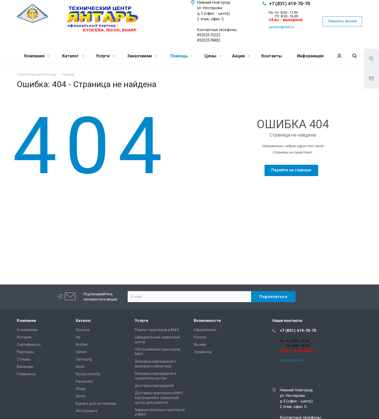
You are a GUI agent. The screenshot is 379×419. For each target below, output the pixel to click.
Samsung (84, 359)
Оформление (205, 330)
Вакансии (25, 367)
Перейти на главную (291, 170)
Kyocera (82, 330)
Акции (241, 55)
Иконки (200, 344)
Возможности (207, 320)
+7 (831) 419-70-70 (289, 3)
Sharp (81, 389)
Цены (213, 55)
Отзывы (24, 359)
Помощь (181, 55)
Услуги (105, 55)
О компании (27, 330)
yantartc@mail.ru (281, 27)
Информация (310, 55)
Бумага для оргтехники (96, 403)
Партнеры (25, 352)
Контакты (271, 55)
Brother (82, 344)
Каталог (73, 55)
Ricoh (80, 367)
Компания (36, 55)
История (24, 337)
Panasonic (84, 381)
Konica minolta (88, 374)
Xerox (81, 396)
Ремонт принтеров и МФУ (157, 330)
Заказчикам (142, 55)
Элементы (203, 352)
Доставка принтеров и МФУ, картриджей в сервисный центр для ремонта (159, 398)
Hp (78, 337)
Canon (81, 352)
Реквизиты (26, 374)
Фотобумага (86, 411)
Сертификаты (29, 344)
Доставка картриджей (154, 385)
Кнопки (200, 337)
